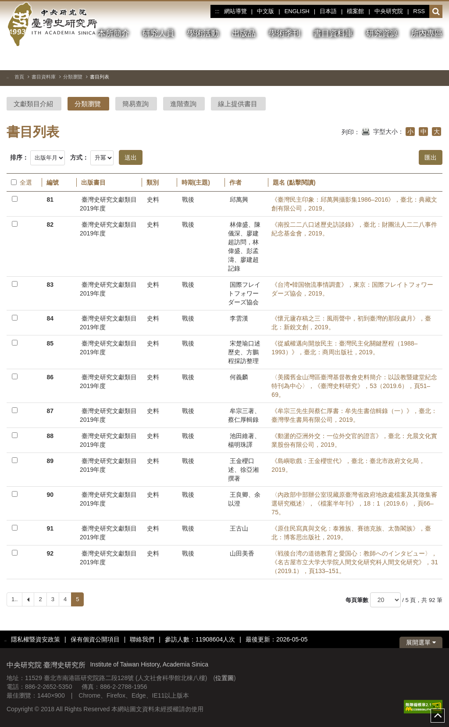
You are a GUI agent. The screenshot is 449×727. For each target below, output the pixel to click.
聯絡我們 (142, 639)
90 (49, 494)
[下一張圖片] (435, 58)
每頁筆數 (357, 600)
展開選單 (421, 642)
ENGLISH (297, 11)
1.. (14, 599)
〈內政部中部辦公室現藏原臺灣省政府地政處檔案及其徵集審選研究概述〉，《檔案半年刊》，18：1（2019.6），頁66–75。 (354, 503)
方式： (79, 157)
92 (49, 553)
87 (49, 410)
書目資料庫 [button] (333, 33)
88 (49, 435)
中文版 (265, 11)
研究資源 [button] (382, 33)
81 (49, 199)
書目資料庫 (44, 76)
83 (49, 284)
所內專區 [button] (426, 33)
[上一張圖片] (420, 58)
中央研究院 (388, 11)
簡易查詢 (135, 103)
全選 (21, 182)
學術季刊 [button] (284, 33)
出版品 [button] (244, 33)
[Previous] (28, 599)
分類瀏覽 (72, 76)
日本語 (328, 11)
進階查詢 (183, 103)
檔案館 (355, 11)
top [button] (437, 715)
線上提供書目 (237, 103)
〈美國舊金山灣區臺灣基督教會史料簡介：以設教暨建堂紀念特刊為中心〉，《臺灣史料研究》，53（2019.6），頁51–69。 (354, 386)
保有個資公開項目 (95, 639)
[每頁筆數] (385, 599)
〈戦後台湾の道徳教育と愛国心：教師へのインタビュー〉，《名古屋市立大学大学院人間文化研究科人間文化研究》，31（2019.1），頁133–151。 (354, 562)
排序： (19, 157)
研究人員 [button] (158, 33)
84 (49, 318)
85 (49, 343)
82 (49, 224)
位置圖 (224, 677)
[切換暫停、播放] (404, 58)
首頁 (19, 76)
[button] (436, 11)
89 (49, 460)
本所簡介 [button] (113, 33)
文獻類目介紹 (33, 103)
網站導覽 (235, 11)
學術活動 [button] (203, 33)
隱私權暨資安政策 (35, 639)
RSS (419, 11)
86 (49, 377)
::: (217, 11)
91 (49, 528)
